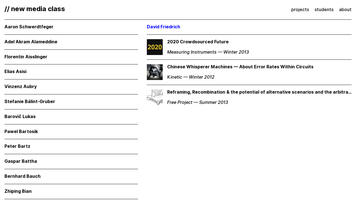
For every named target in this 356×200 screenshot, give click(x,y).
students (324, 9)
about (345, 9)
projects (300, 9)
